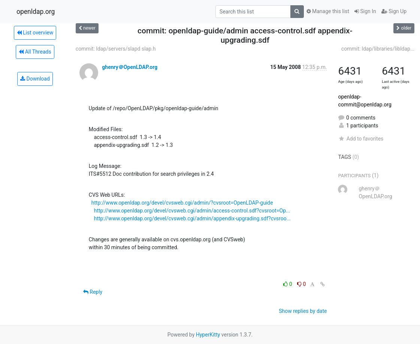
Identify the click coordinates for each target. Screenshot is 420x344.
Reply (92, 292)
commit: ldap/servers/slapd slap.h (116, 49)
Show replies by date (303, 311)
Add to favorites (360, 139)
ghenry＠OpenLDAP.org (129, 67)
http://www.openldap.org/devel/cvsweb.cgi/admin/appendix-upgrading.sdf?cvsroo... (192, 218)
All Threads (35, 52)
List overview (35, 33)
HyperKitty (208, 335)
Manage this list (327, 11)
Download (35, 79)
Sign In (365, 11)
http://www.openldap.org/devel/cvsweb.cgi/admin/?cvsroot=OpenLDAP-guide (182, 203)
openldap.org (35, 11)
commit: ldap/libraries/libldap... (377, 49)
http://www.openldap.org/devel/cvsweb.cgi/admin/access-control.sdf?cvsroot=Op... (192, 211)
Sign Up (394, 11)
